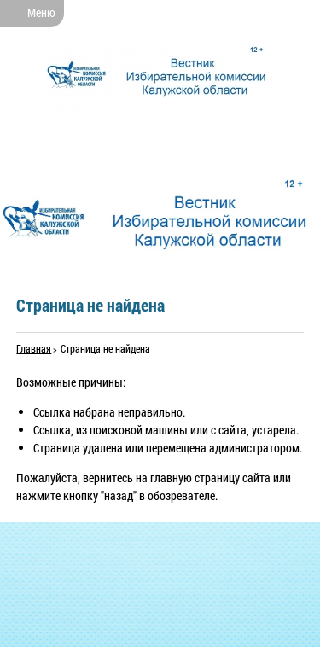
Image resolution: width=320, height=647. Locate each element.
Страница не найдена (105, 348)
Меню (41, 12)
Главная (33, 348)
